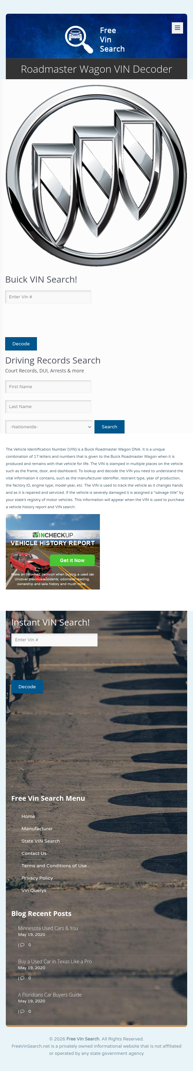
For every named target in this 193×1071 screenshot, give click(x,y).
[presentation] (45, 320)
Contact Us (34, 853)
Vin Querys (34, 890)
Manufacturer (37, 829)
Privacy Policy (37, 878)
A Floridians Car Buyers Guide (50, 994)
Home (28, 816)
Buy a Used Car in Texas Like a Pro (55, 961)
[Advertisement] (54, 743)
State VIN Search (41, 841)
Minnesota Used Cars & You (48, 928)
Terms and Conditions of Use (54, 866)
